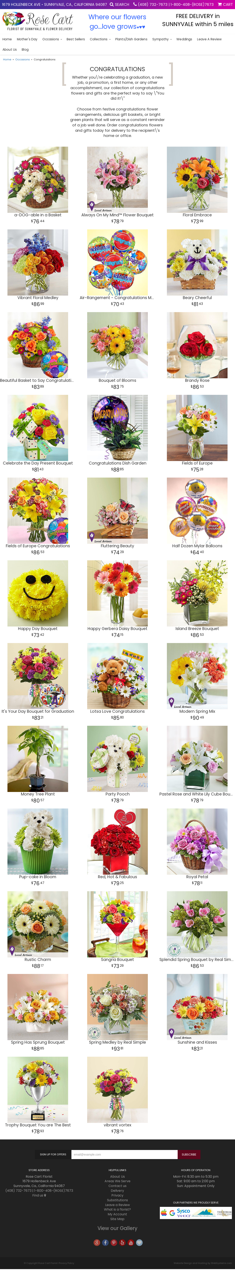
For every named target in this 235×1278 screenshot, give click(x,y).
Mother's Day (27, 39)
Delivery (117, 1190)
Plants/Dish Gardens (131, 39)
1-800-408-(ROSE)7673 (192, 4)
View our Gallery (117, 1228)
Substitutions (117, 1200)
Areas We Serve (117, 1181)
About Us (9, 49)
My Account (117, 1214)
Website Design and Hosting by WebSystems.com (203, 1263)
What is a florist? (117, 1209)
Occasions (50, 39)
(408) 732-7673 (153, 4)
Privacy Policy (66, 1263)
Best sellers (76, 39)
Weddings (184, 39)
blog (25, 49)
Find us (39, 1195)
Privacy (117, 1195)
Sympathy (160, 39)
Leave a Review (209, 39)
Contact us (117, 1185)
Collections (99, 39)
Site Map (117, 1219)
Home (7, 39)
